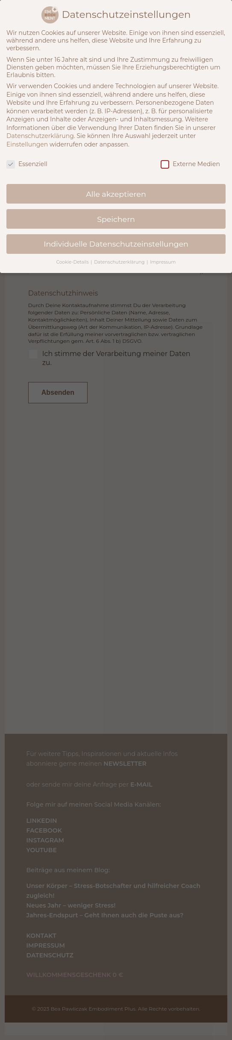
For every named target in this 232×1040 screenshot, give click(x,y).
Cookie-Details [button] (73, 262)
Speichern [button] (116, 219)
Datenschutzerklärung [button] (120, 262)
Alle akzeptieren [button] (116, 194)
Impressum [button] (163, 262)
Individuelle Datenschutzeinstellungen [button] (116, 243)
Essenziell (26, 164)
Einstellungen (27, 144)
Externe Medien (190, 164)
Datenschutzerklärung (40, 136)
